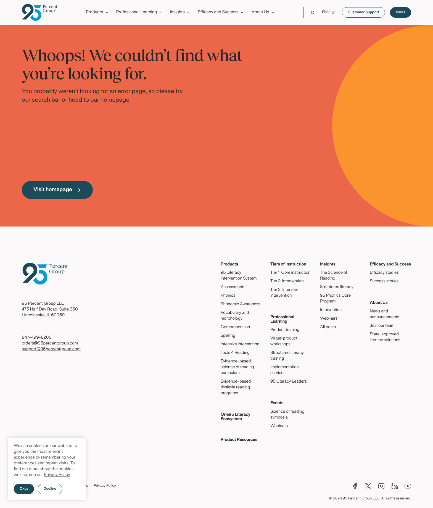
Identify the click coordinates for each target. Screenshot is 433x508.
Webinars (279, 426)
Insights (328, 265)
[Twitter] (368, 486)
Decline (50, 489)
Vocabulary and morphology (235, 316)
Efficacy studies (384, 273)
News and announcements (384, 314)
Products (229, 265)
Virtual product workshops (283, 341)
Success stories (384, 281)
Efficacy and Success (390, 265)
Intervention (331, 310)
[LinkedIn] (394, 486)
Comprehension (235, 327)
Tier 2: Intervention (287, 281)
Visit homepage (57, 190)
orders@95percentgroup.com (50, 344)
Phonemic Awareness (240, 304)
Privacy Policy (57, 475)
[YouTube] (408, 486)
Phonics (228, 296)
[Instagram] (381, 486)
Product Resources (239, 440)
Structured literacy (336, 287)
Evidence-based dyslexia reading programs (236, 387)
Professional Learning (282, 319)
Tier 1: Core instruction (290, 273)
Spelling (228, 336)
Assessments (233, 287)
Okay (24, 489)
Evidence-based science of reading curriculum (237, 367)
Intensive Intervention (240, 344)
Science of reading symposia (287, 415)
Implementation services (284, 370)
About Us (379, 303)
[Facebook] (355, 486)
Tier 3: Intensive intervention (284, 293)
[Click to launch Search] (313, 12)
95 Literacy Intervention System (239, 276)
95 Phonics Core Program (335, 299)
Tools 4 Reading (235, 353)
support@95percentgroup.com (51, 349)
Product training (284, 330)
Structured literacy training (287, 356)
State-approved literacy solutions (385, 337)
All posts (328, 327)
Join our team (382, 326)
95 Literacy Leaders (288, 382)
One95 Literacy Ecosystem (235, 417)
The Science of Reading (333, 276)
